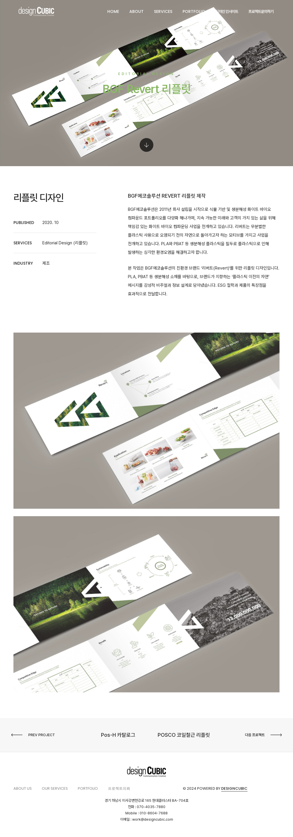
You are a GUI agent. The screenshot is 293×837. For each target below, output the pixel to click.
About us (22, 788)
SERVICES (163, 11)
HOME (113, 11)
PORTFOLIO (194, 11)
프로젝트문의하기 (261, 11)
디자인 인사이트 (226, 11)
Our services (55, 788)
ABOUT (136, 11)
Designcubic (234, 788)
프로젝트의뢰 (119, 788)
